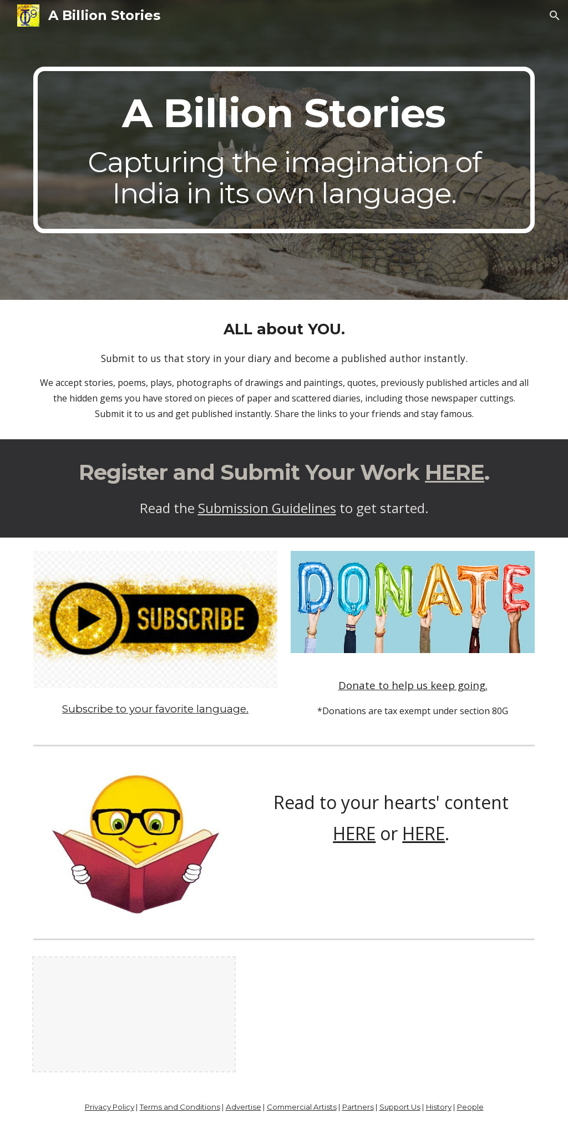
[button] (554, 15)
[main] (284, 150)
